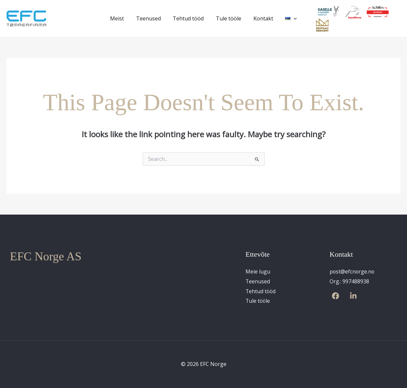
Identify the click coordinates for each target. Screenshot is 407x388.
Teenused (150, 18)
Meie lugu (258, 271)
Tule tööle (228, 18)
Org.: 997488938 (349, 281)
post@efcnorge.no (352, 271)
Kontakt (261, 18)
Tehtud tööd (189, 18)
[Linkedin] (353, 296)
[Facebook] (335, 296)
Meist (121, 18)
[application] (290, 18)
